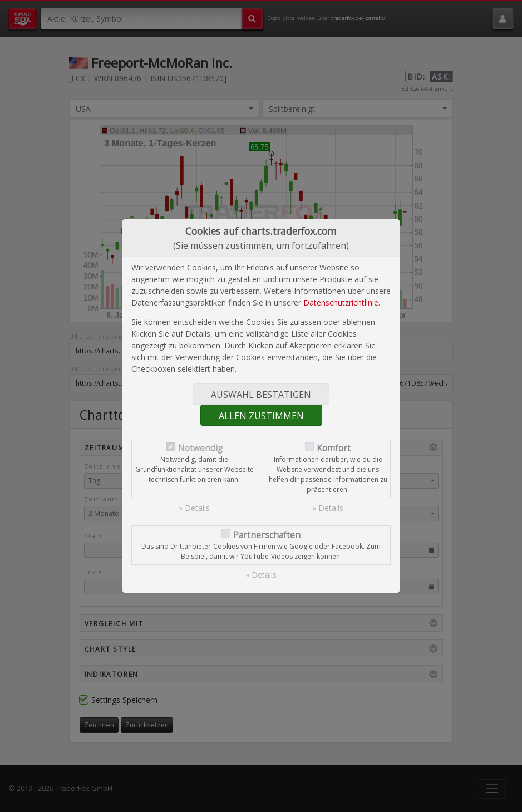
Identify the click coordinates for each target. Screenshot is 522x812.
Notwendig (200, 448)
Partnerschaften (267, 535)
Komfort (334, 448)
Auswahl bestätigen (261, 394)
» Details (194, 508)
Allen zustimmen (261, 416)
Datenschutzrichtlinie (340, 302)
